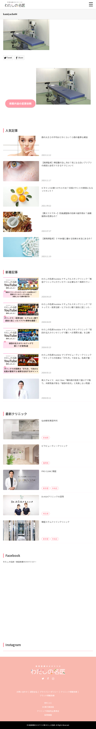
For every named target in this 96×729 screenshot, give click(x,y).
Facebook (48, 678)
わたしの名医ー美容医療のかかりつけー (19, 561)
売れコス (48, 703)
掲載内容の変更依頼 (20, 103)
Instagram (53, 678)
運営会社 (33, 691)
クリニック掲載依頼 (69, 691)
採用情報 (48, 715)
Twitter (43, 678)
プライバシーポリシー (49, 691)
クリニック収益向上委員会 (48, 711)
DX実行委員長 (48, 707)
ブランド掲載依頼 (47, 695)
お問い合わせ (22, 691)
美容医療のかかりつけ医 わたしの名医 (41, 725)
